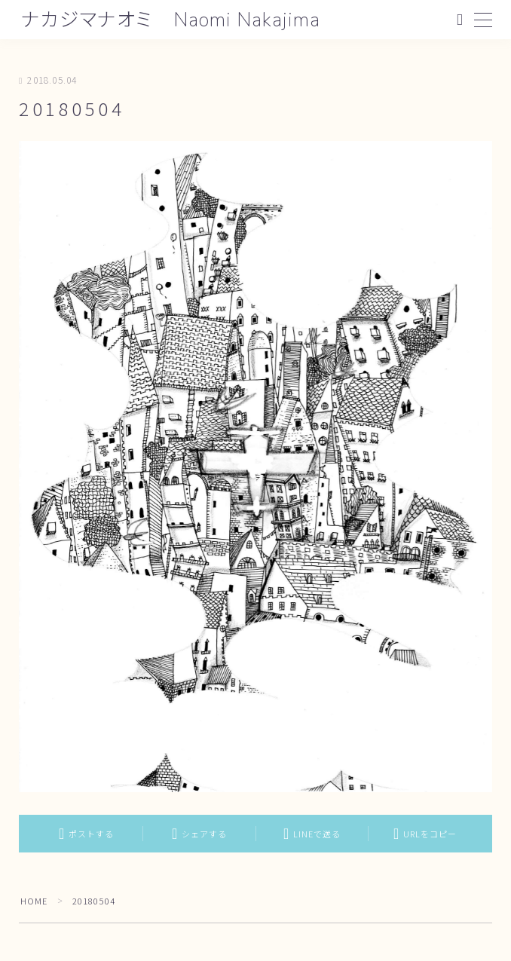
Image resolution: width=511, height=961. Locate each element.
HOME (34, 901)
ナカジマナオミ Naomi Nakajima (173, 20)
